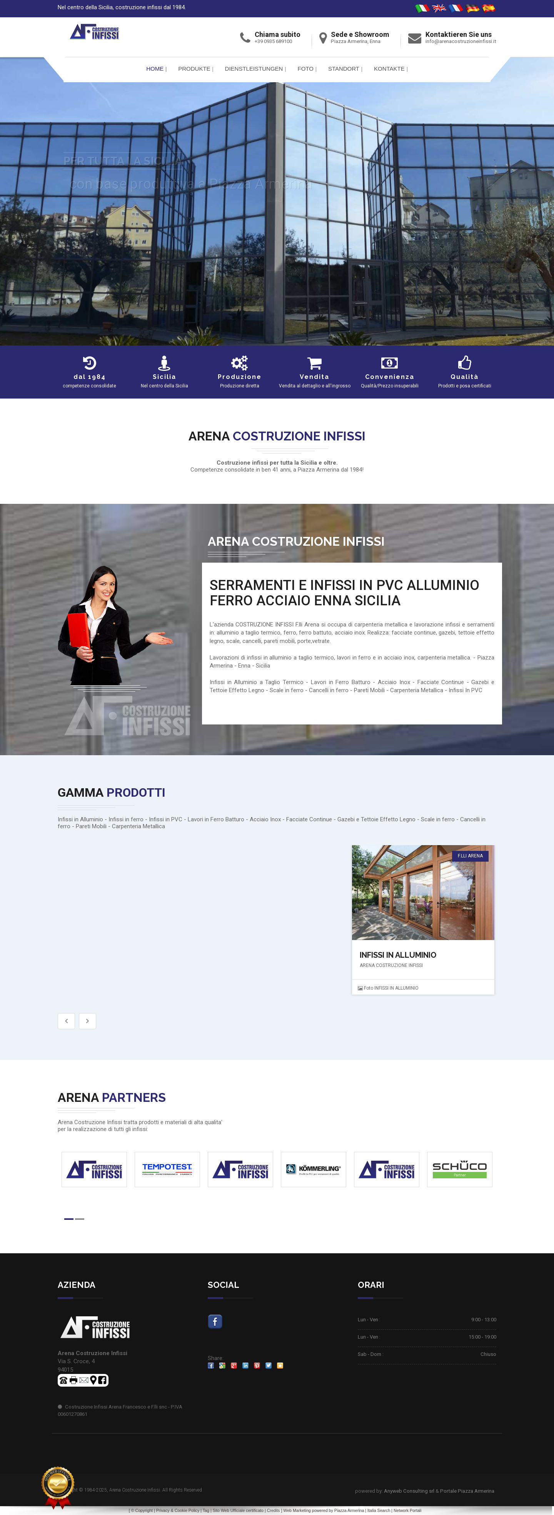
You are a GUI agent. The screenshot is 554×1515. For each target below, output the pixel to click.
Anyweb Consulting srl (409, 1491)
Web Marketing (297, 1510)
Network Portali (407, 1510)
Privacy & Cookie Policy (178, 1510)
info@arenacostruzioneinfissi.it (461, 41)
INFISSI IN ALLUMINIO (398, 955)
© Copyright (142, 1510)
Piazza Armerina (349, 1510)
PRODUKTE (194, 68)
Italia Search (378, 1510)
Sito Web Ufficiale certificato (238, 1510)
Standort (343, 68)
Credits (273, 1510)
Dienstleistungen (254, 68)
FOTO (305, 68)
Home (155, 68)
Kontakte (389, 68)
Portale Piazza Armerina (467, 1491)
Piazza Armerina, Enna (355, 41)
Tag (206, 1510)
